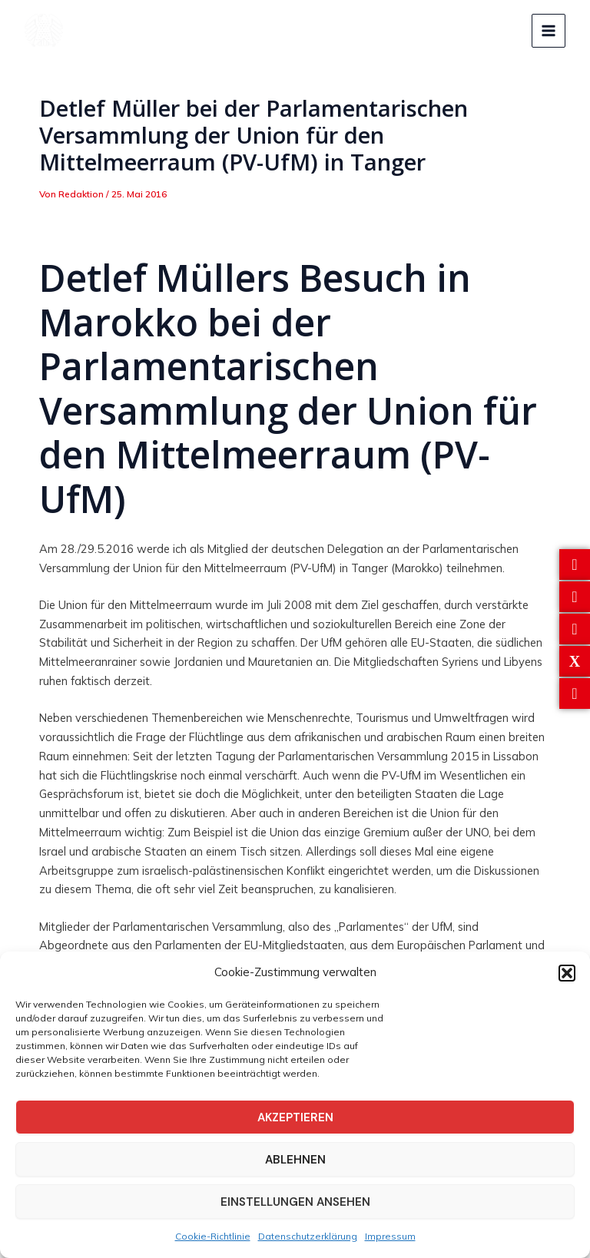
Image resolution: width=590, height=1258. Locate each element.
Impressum (390, 1236)
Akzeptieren (295, 1117)
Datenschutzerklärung (307, 1236)
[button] (567, 973)
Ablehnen (295, 1159)
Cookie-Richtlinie (212, 1236)
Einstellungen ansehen (295, 1202)
